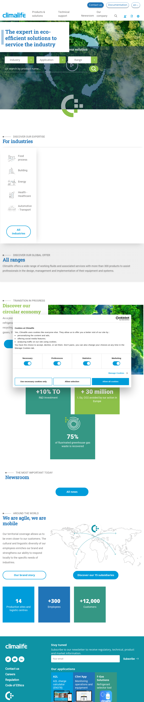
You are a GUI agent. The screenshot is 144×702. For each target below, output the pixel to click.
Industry (15, 60)
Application (46, 60)
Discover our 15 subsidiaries (95, 575)
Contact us (95, 5)
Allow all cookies (110, 381)
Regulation (12, 680)
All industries (18, 231)
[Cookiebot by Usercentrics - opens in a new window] (117, 318)
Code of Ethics (14, 685)
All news (71, 492)
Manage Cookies (116, 373)
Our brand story (24, 575)
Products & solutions (38, 13)
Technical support (63, 13)
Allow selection (72, 381)
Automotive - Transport (25, 207)
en (135, 5)
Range (78, 60)
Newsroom (87, 15)
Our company (102, 13)
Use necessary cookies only (33, 381)
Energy (22, 181)
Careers (10, 674)
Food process (22, 157)
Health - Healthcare (24, 194)
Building (22, 170)
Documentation (117, 5)
